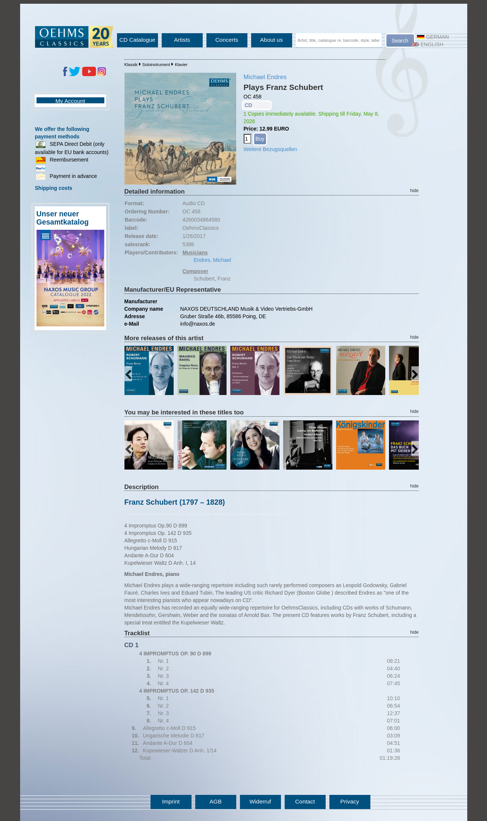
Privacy (349, 801)
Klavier (181, 64)
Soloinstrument (156, 64)
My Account (70, 101)
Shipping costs (53, 188)
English (427, 44)
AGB (215, 801)
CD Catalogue (137, 40)
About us (271, 40)
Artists (182, 40)
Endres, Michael (212, 260)
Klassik (130, 64)
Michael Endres (265, 77)
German (433, 37)
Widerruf (260, 801)
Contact (305, 801)
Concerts (226, 40)
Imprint (171, 801)
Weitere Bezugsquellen (270, 149)
